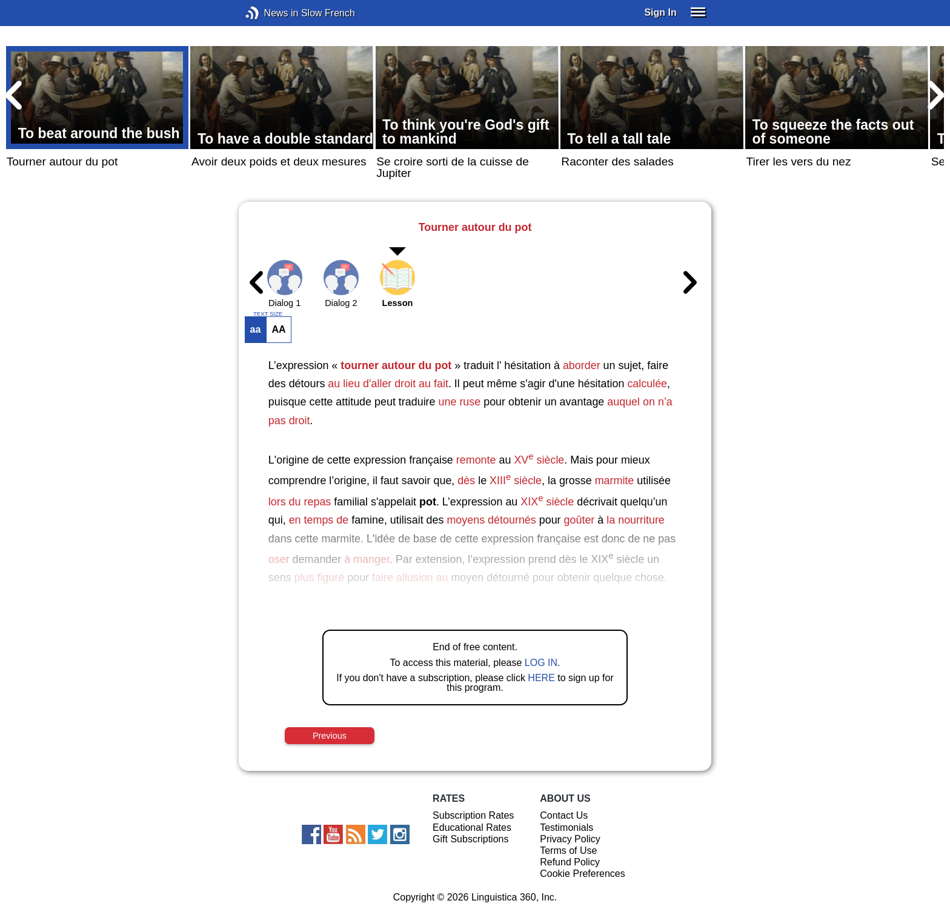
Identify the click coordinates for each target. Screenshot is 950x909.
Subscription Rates (473, 815)
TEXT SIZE (267, 314)
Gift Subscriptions (470, 839)
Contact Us (564, 815)
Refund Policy (570, 862)
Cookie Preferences (582, 873)
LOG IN (541, 663)
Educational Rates (472, 827)
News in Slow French (270, 13)
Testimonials (566, 827)
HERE (541, 678)
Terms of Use (568, 850)
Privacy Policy (570, 839)
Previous (330, 736)
